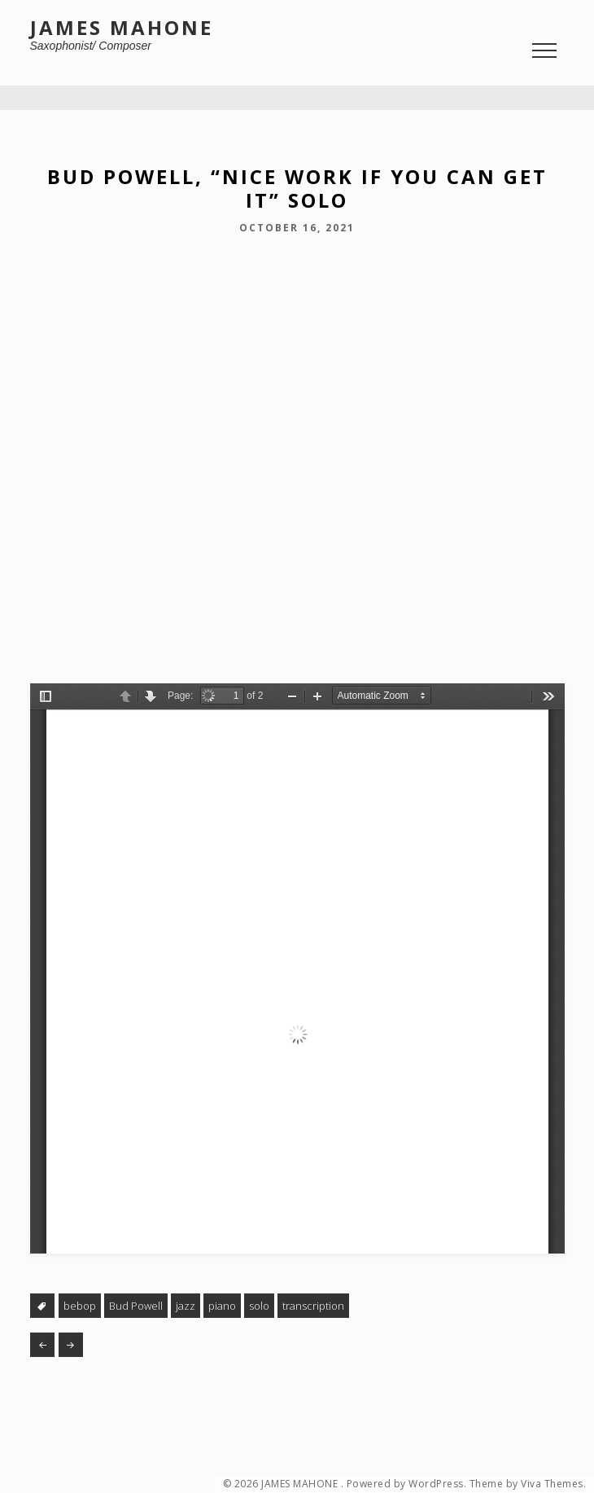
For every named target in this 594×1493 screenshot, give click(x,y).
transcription (313, 1305)
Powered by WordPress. (407, 1484)
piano (222, 1305)
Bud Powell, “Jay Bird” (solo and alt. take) (42, 1345)
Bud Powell (136, 1305)
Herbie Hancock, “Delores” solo (71, 1345)
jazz (185, 1305)
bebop (79, 1305)
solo (259, 1305)
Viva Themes (552, 1484)
